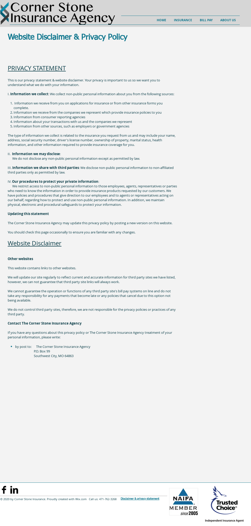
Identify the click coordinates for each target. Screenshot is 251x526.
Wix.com (81, 499)
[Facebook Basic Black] (4, 490)
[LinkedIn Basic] (14, 490)
